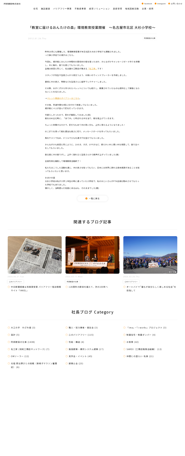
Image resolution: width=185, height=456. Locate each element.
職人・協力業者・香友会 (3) (83, 327)
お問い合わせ (176, 3)
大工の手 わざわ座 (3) (23, 327)
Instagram (161, 3)
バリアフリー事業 (62, 9)
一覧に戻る (92, 198)
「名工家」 (92, 68)
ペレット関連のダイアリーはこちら (63, 98)
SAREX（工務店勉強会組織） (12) (144, 349)
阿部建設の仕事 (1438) (23, 341)
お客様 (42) (133, 341)
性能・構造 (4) (76, 341)
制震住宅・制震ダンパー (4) (141, 334)
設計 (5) (15, 334)
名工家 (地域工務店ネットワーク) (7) (30, 349)
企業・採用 (148, 9)
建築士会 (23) (76, 363)
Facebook (148, 3)
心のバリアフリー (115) (81, 334)
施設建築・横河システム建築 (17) (86, 349)
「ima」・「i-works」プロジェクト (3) (147, 327)
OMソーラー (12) (20, 356)
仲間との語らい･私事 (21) (140, 356)
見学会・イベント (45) (80, 356)
